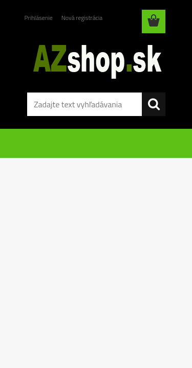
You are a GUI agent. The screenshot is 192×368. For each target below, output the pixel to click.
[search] (153, 104)
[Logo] (96, 59)
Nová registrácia (82, 17)
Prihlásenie (39, 17)
